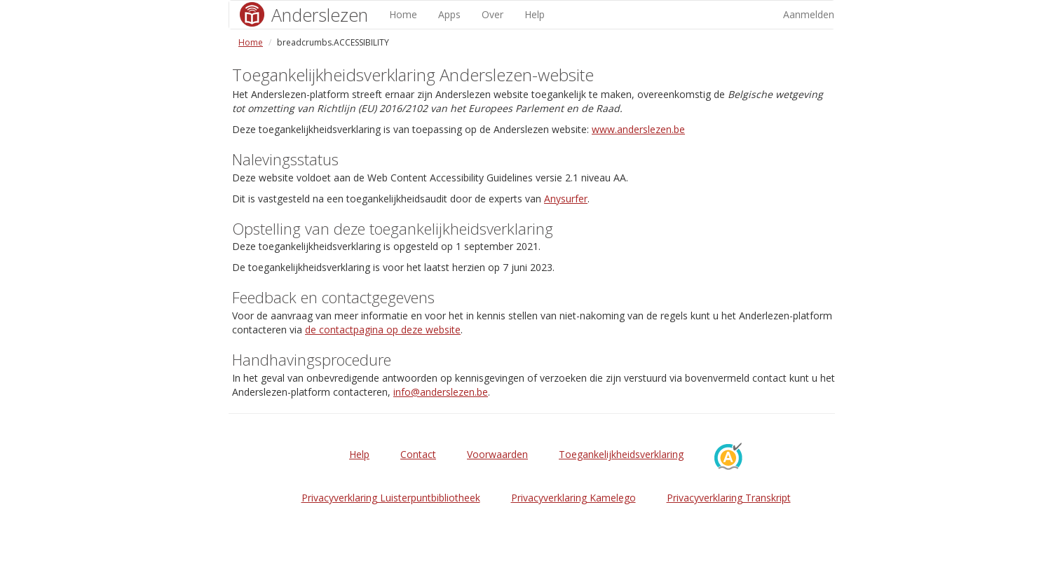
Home (403, 14)
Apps (449, 14)
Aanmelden (808, 14)
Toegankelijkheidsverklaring (621, 454)
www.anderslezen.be (638, 129)
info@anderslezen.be (440, 392)
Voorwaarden (497, 454)
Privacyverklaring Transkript (729, 497)
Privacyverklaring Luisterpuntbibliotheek (390, 497)
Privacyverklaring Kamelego (573, 497)
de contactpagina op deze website (383, 329)
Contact (418, 454)
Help (534, 14)
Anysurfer (565, 198)
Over (492, 14)
